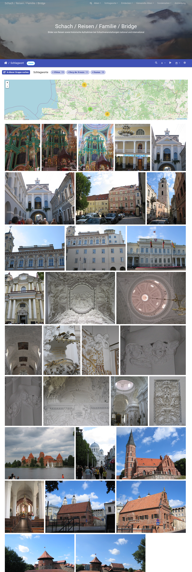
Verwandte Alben (144, 3)
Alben (96, 3)
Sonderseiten (163, 3)
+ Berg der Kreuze (78, 72)
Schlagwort (17, 63)
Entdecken (126, 3)
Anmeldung (180, 3)
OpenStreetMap (182, 119)
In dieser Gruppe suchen (16, 72)
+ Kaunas (98, 72)
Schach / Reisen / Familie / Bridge (25, 3)
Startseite (5, 63)
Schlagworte (110, 3)
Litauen (31, 63)
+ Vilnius (58, 72)
